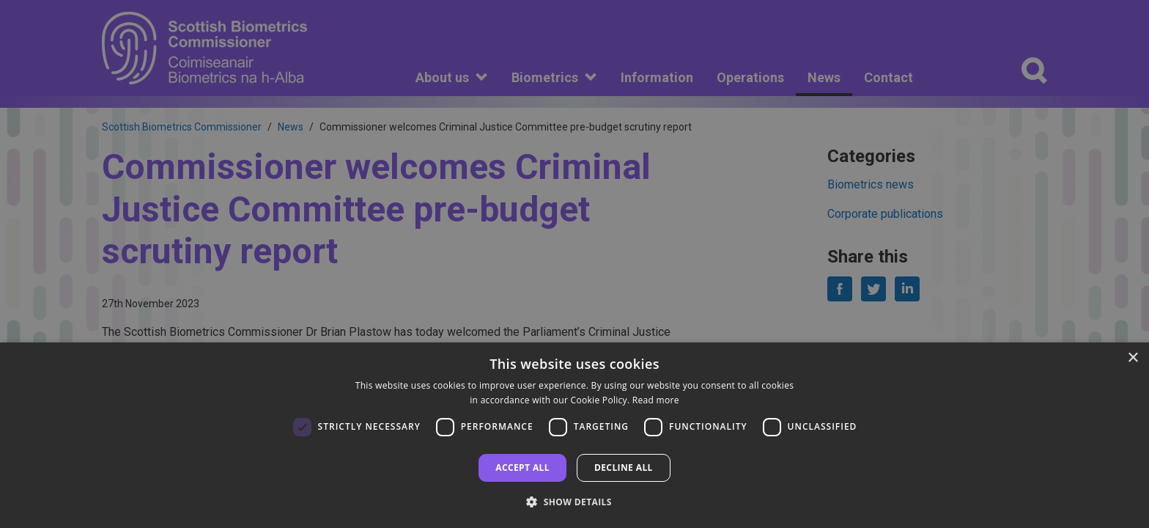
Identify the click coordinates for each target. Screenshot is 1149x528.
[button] (574, 501)
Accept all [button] (522, 467)
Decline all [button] (623, 467)
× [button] (1132, 358)
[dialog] (574, 435)
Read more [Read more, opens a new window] (655, 400)
